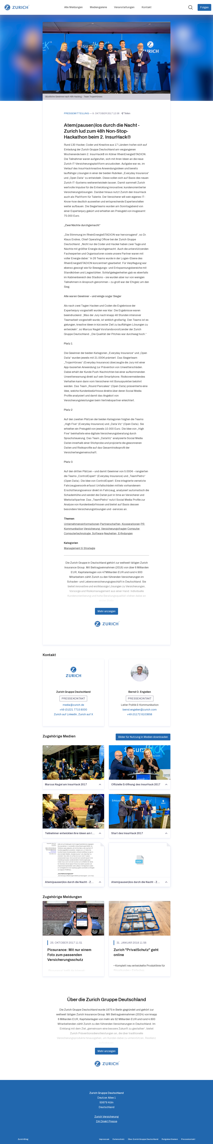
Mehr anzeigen (106, 611)
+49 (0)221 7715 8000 (73, 709)
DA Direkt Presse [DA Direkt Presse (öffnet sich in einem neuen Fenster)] (106, 1121)
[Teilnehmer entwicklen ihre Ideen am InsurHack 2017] (73, 811)
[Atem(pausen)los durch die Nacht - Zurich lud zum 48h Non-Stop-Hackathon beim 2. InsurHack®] (73, 860)
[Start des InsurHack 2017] (139, 811)
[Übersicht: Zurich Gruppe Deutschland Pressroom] (16, 7)
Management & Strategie (79, 548)
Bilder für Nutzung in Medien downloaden (143, 737)
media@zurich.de (73, 705)
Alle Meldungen (73, 7)
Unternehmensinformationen (81, 524)
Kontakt (146, 7)
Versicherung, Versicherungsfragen (105, 528)
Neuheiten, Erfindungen (118, 533)
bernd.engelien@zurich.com (140, 709)
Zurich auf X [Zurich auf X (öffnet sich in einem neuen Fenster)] (85, 714)
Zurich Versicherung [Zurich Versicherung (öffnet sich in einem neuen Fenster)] (106, 1116)
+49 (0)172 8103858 (139, 714)
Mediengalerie (98, 7)
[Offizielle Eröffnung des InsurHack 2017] (139, 762)
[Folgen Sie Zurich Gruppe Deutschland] (204, 7)
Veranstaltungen (124, 7)
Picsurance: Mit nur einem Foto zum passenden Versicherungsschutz (69, 955)
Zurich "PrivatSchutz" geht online (136, 952)
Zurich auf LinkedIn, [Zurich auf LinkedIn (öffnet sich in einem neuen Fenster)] (66, 714)
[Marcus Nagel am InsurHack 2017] (73, 762)
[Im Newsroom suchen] (190, 7)
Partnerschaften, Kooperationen (120, 524)
